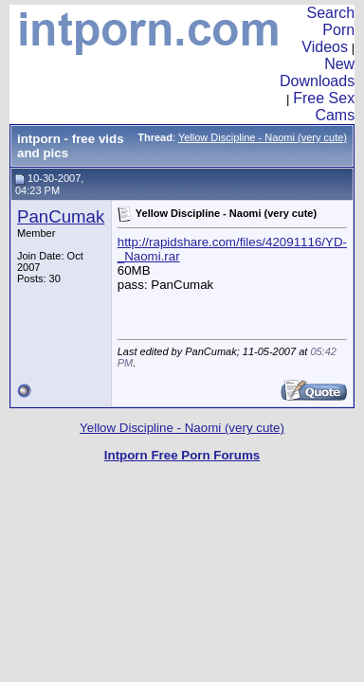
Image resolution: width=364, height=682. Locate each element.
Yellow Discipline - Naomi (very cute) (262, 137)
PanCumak (60, 216)
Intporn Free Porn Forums (182, 455)
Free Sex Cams (324, 106)
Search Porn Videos (328, 30)
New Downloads (317, 72)
